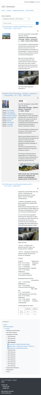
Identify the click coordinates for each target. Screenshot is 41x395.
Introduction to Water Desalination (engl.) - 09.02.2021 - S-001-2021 (18, 27)
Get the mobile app (6, 393)
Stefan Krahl (10, 119)
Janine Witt (10, 126)
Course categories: (6, 16)
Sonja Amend (10, 110)
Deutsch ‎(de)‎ (6, 386)
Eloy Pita (9, 120)
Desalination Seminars (18, 10)
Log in (37, 2)
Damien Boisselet (11, 117)
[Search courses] (19, 23)
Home (3, 10)
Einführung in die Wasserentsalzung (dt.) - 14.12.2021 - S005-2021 (18, 185)
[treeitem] (20, 348)
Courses (9, 10)
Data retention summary (7, 391)
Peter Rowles (10, 122)
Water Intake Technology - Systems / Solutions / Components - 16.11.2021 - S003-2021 (20, 94)
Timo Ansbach (10, 112)
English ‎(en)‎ (4, 384)
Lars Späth (10, 124)
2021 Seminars (30, 10)
